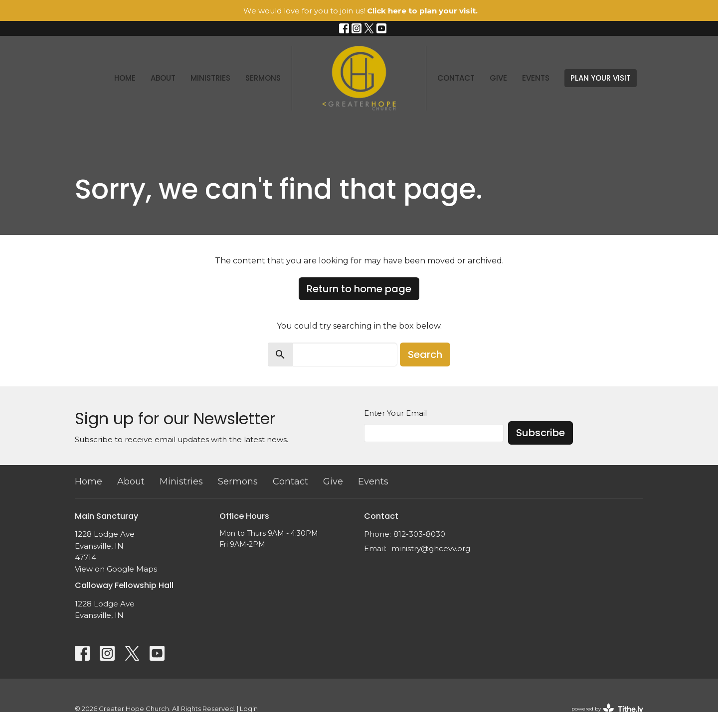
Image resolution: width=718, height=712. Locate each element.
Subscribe (540, 433)
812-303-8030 (419, 534)
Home (125, 78)
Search (425, 354)
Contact (456, 78)
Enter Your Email (395, 413)
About (163, 78)
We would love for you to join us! (360, 10)
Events (535, 78)
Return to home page (359, 289)
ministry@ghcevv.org (430, 548)
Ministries (210, 78)
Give (498, 78)
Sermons (263, 78)
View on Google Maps (116, 569)
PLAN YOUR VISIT (600, 78)
